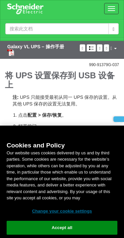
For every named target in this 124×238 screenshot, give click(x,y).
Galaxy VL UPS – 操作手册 (35, 46)
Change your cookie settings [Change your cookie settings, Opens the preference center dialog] (62, 211)
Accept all (62, 227)
